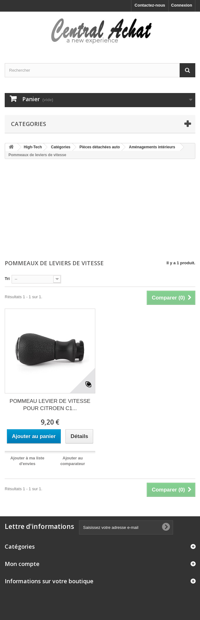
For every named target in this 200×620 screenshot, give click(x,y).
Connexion (181, 5)
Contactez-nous (149, 5)
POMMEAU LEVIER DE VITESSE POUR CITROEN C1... (50, 404)
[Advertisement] (100, 210)
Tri (7, 278)
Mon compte (22, 564)
